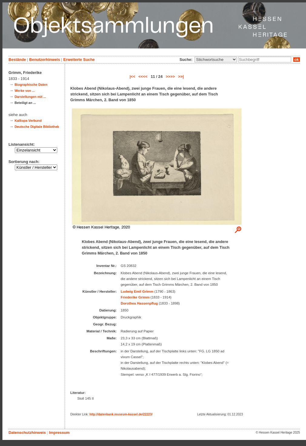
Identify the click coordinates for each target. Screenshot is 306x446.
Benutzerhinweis (44, 59)
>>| (181, 76)
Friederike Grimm (135, 297)
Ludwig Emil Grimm (137, 291)
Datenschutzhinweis (27, 432)
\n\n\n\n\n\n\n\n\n (216, 59)
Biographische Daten (31, 84)
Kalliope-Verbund (28, 120)
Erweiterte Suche (79, 59)
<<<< (143, 76)
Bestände (17, 59)
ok (296, 59)
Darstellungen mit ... (30, 96)
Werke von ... (25, 90)
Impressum (59, 432)
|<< (132, 76)
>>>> (170, 76)
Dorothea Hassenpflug (139, 303)
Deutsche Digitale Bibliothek (37, 126)
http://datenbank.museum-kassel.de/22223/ (120, 414)
